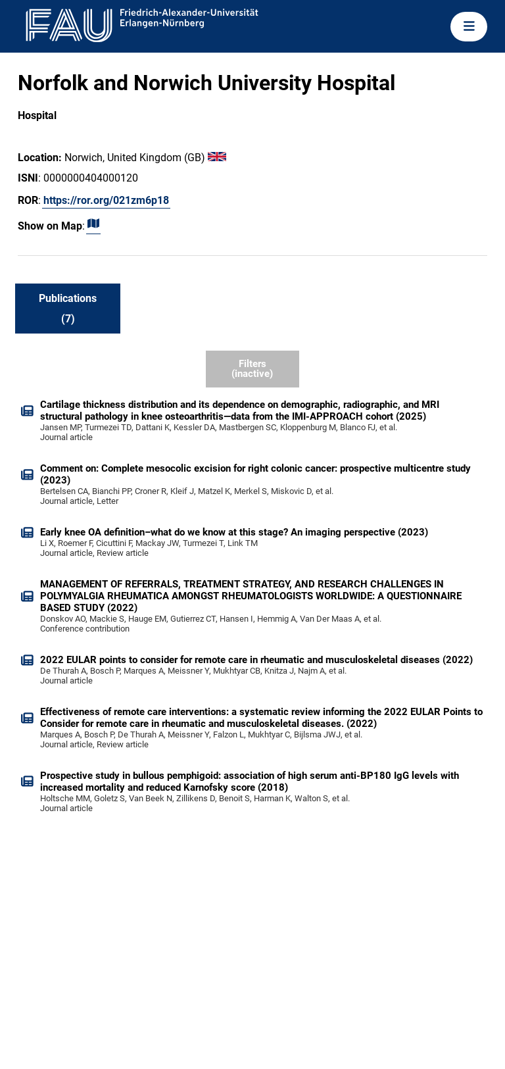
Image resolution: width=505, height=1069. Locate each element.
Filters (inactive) (252, 369)
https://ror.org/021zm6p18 (106, 200)
